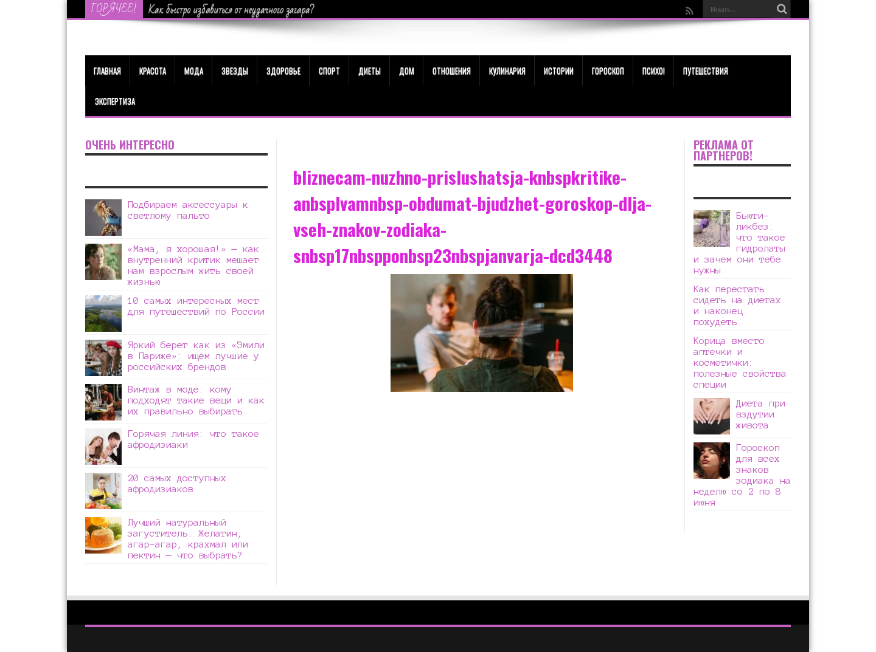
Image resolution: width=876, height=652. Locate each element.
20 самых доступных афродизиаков (177, 483)
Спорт (329, 70)
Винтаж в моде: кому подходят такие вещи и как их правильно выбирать (196, 400)
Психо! (653, 70)
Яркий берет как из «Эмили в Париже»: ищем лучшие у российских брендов (196, 356)
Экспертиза (115, 101)
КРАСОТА (152, 70)
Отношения (452, 70)
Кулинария (507, 70)
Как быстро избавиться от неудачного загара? (232, 10)
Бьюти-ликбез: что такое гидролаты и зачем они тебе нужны (739, 242)
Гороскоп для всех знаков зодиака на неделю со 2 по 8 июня (742, 474)
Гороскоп (608, 70)
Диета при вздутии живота (760, 414)
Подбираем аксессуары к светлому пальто (188, 210)
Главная (107, 70)
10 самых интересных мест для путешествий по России (196, 306)
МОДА (193, 70)
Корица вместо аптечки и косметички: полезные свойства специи (740, 362)
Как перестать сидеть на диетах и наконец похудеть (737, 305)
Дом (406, 70)
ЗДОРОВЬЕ (283, 70)
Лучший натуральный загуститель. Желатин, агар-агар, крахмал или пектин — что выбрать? (188, 538)
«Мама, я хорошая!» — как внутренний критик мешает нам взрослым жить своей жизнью (193, 265)
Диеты (369, 70)
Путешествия (705, 70)
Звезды (234, 70)
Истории (559, 70)
